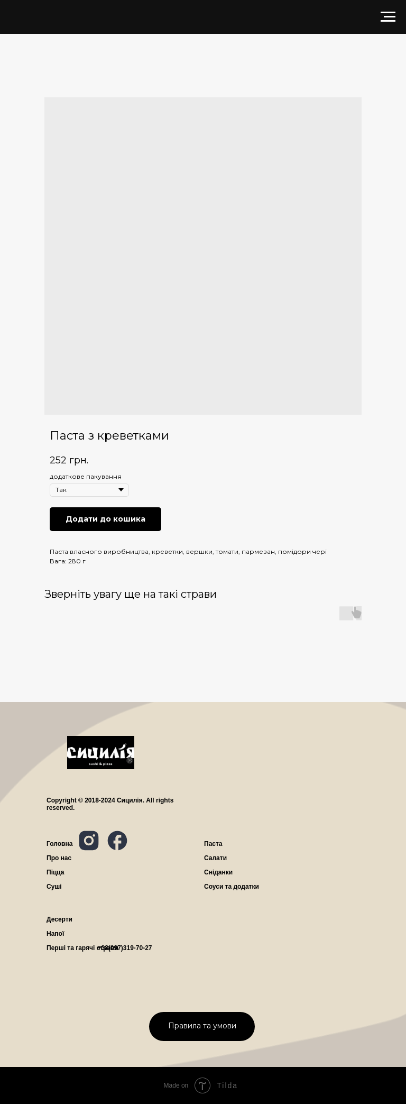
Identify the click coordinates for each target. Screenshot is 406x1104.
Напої (55, 933)
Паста (213, 843)
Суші (54, 886)
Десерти (59, 919)
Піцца (55, 872)
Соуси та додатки (231, 886)
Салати (215, 858)
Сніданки (218, 872)
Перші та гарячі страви (82, 948)
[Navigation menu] (388, 17)
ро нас (59, 858)
